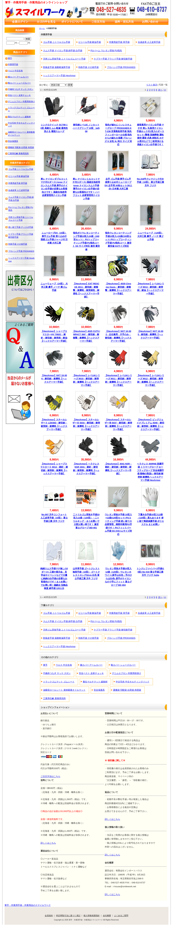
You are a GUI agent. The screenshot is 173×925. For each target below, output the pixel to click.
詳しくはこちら (112, 819)
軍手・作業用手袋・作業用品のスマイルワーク (28, 905)
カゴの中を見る (46, 21)
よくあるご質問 (121, 915)
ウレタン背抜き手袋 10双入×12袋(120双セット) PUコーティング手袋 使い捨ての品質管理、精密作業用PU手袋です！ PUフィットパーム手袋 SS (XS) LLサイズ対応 (118, 524)
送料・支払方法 (124, 21)
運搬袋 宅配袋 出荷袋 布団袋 (127, 690)
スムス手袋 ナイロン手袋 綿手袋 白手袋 (62, 50)
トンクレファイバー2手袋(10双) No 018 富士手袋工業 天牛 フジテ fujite (150, 571)
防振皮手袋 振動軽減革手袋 (56, 67)
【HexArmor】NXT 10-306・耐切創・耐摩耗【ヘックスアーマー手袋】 (54, 378)
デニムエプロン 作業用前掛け (126, 673)
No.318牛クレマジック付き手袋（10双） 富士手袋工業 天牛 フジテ (150, 182)
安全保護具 (99, 690)
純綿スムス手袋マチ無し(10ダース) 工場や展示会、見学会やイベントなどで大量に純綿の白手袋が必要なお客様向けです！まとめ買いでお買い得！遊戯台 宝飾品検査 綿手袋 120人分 (54, 578)
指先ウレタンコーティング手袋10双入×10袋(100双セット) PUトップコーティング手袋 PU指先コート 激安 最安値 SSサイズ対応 (118, 239)
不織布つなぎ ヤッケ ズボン (57, 673)
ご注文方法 (98, 21)
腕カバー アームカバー (91, 665)
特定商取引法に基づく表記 (68, 915)
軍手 (45, 665)
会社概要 (107, 915)
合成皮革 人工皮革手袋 (149, 42)
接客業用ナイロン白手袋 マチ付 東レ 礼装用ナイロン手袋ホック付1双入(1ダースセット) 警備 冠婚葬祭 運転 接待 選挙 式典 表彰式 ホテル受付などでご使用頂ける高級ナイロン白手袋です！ (150, 134)
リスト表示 (151, 84)
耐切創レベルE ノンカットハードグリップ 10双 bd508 (86, 128)
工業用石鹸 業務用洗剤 (54, 698)
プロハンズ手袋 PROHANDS (121, 67)
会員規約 (49, 915)
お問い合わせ (150, 21)
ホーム (42, 28)
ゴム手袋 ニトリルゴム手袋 (56, 42)
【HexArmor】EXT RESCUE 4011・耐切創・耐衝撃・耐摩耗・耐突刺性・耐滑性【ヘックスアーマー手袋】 (86, 290)
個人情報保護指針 (91, 915)
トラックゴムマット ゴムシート (59, 681)
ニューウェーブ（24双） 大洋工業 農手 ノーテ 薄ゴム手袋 (54, 286)
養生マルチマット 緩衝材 (95, 681)
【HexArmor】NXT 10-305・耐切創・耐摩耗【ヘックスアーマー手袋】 (150, 334)
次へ (160, 90)
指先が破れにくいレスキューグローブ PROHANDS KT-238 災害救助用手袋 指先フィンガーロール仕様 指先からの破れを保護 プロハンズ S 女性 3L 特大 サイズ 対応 (118, 134)
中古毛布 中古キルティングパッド (132, 681)
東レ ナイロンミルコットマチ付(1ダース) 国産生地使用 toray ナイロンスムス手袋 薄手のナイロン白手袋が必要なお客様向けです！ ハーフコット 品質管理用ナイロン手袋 (86, 189)
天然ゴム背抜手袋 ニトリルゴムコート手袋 (64, 59)
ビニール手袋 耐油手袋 (89, 42)
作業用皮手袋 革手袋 (119, 42)
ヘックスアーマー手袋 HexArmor (59, 75)
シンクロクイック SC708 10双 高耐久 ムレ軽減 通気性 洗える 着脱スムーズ (54, 128)
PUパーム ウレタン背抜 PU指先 (106, 50)
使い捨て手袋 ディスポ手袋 (20, 227)
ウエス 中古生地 (64, 665)
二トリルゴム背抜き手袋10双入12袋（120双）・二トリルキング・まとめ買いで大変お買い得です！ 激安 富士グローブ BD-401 (86, 521)
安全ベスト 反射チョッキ (91, 673)
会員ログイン (20, 21)
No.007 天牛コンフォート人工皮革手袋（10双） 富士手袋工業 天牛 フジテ (54, 517)
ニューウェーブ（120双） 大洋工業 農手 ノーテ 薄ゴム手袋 (150, 236)
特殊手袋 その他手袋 (88, 67)
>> (165, 90)
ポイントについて (72, 21)
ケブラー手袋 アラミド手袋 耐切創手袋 (113, 59)
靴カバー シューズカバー (123, 665)
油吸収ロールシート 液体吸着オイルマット (64, 690)
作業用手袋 (13, 64)
